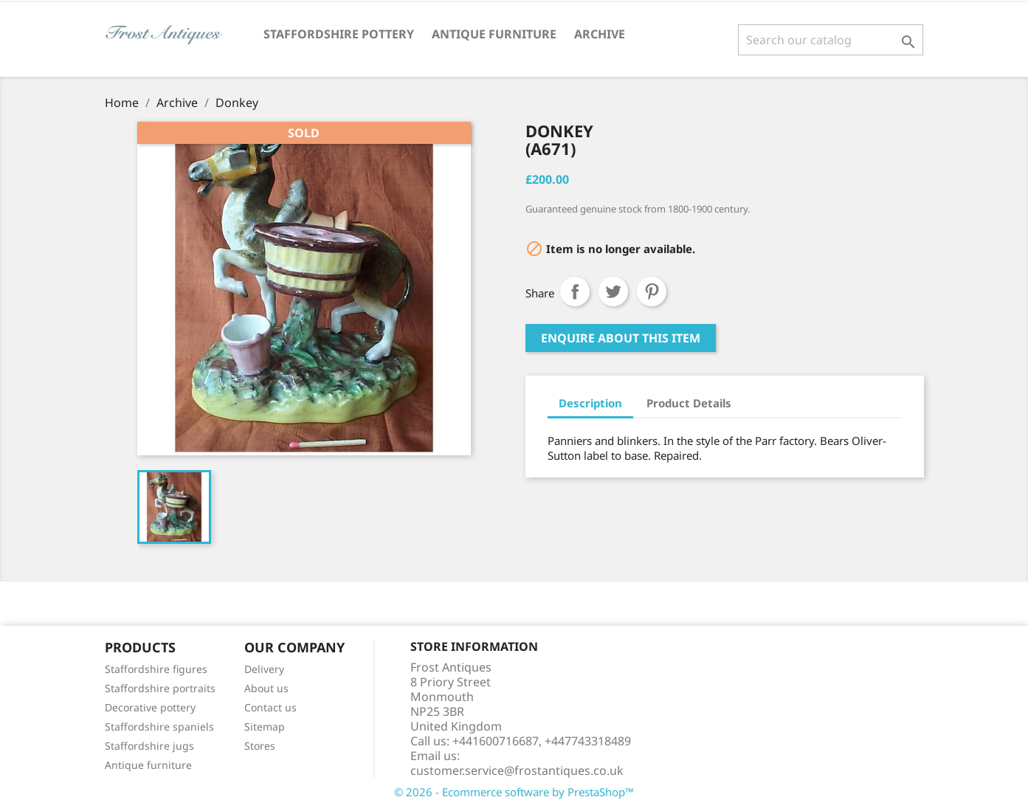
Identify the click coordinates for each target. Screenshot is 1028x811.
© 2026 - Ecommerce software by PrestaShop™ (514, 791)
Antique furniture (148, 765)
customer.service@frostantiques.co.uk (517, 770)
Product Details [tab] (688, 403)
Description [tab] (590, 403)
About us (266, 688)
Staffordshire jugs (149, 746)
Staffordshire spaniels (159, 726)
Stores (259, 746)
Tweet (613, 291)
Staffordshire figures (156, 669)
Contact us (270, 707)
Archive (599, 34)
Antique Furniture (494, 34)
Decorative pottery (150, 707)
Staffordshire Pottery (338, 34)
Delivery (264, 669)
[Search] (830, 39)
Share (575, 291)
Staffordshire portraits (160, 688)
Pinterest (651, 291)
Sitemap (264, 726)
